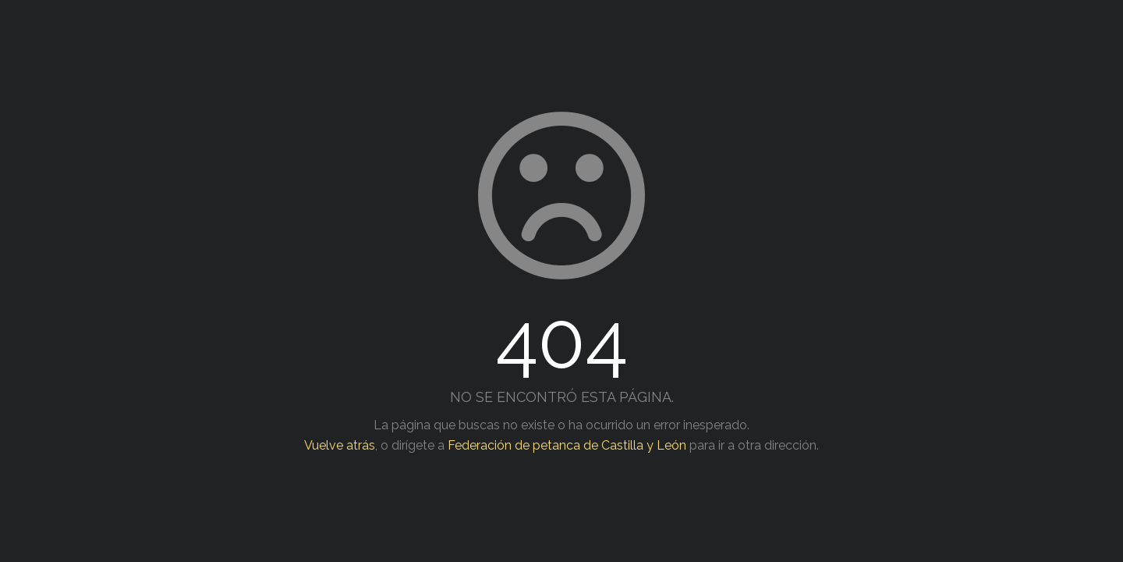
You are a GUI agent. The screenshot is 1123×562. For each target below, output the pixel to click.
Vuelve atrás (339, 445)
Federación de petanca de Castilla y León (567, 445)
